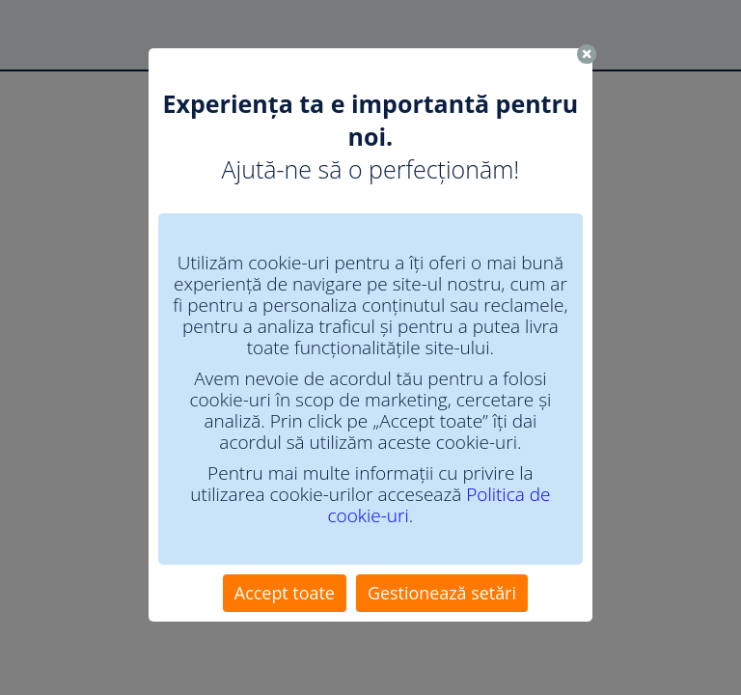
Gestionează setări (442, 592)
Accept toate (284, 592)
